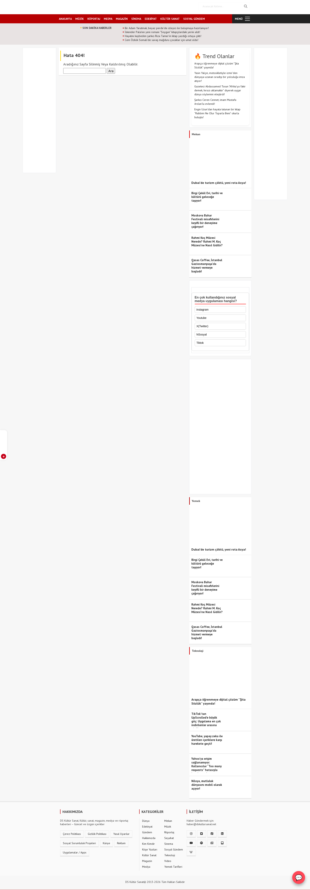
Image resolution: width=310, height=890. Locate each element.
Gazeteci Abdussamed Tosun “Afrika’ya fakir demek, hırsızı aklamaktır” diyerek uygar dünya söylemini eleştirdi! (220, 88)
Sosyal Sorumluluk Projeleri (79, 841)
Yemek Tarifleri (173, 865)
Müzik (167, 825)
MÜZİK (79, 17)
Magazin (147, 859)
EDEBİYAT (151, 17)
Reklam (121, 841)
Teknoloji (169, 853)
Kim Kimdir (148, 842)
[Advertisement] (41, 111)
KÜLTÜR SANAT (170, 17)
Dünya (145, 819)
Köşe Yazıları (149, 848)
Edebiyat (147, 825)
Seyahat (169, 836)
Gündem (147, 830)
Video (167, 859)
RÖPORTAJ (93, 17)
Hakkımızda (148, 836)
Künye (106, 841)
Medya (146, 865)
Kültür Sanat (149, 853)
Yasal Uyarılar (121, 832)
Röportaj (169, 830)
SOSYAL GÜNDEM (194, 17)
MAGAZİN (122, 17)
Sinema (168, 842)
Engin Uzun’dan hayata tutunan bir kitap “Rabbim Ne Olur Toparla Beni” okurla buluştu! (217, 111)
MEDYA (108, 17)
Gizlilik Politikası (97, 832)
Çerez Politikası (72, 832)
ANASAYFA (65, 17)
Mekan (168, 819)
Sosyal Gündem (173, 848)
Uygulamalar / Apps (74, 851)
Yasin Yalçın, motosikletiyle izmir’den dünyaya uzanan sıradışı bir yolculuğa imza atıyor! (219, 75)
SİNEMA (136, 17)
